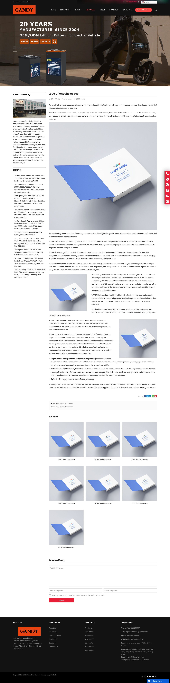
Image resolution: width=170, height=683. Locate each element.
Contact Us (53, 647)
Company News (55, 635)
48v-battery (89, 639)
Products (52, 632)
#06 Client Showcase (64, 407)
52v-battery (89, 643)
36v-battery (89, 635)
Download (53, 639)
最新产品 (17, 170)
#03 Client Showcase (64, 404)
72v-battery (89, 650)
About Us (52, 628)
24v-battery (89, 632)
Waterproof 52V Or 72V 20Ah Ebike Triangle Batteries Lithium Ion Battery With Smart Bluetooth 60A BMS (28, 252)
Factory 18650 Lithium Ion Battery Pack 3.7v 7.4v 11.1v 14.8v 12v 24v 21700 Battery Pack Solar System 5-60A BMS (29, 178)
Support (52, 643)
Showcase (22, 47)
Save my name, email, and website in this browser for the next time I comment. (78, 595)
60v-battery (89, 647)
